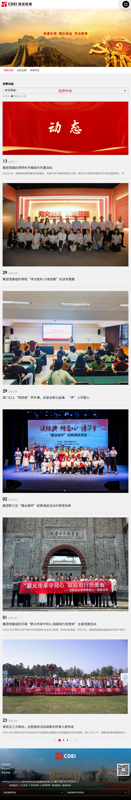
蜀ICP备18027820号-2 (66, 781)
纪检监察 (22, 70)
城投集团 (13, 785)
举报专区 (35, 70)
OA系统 (24, 785)
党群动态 (8, 70)
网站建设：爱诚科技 (61, 785)
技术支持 (35, 785)
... (71, 740)
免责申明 (46, 785)
